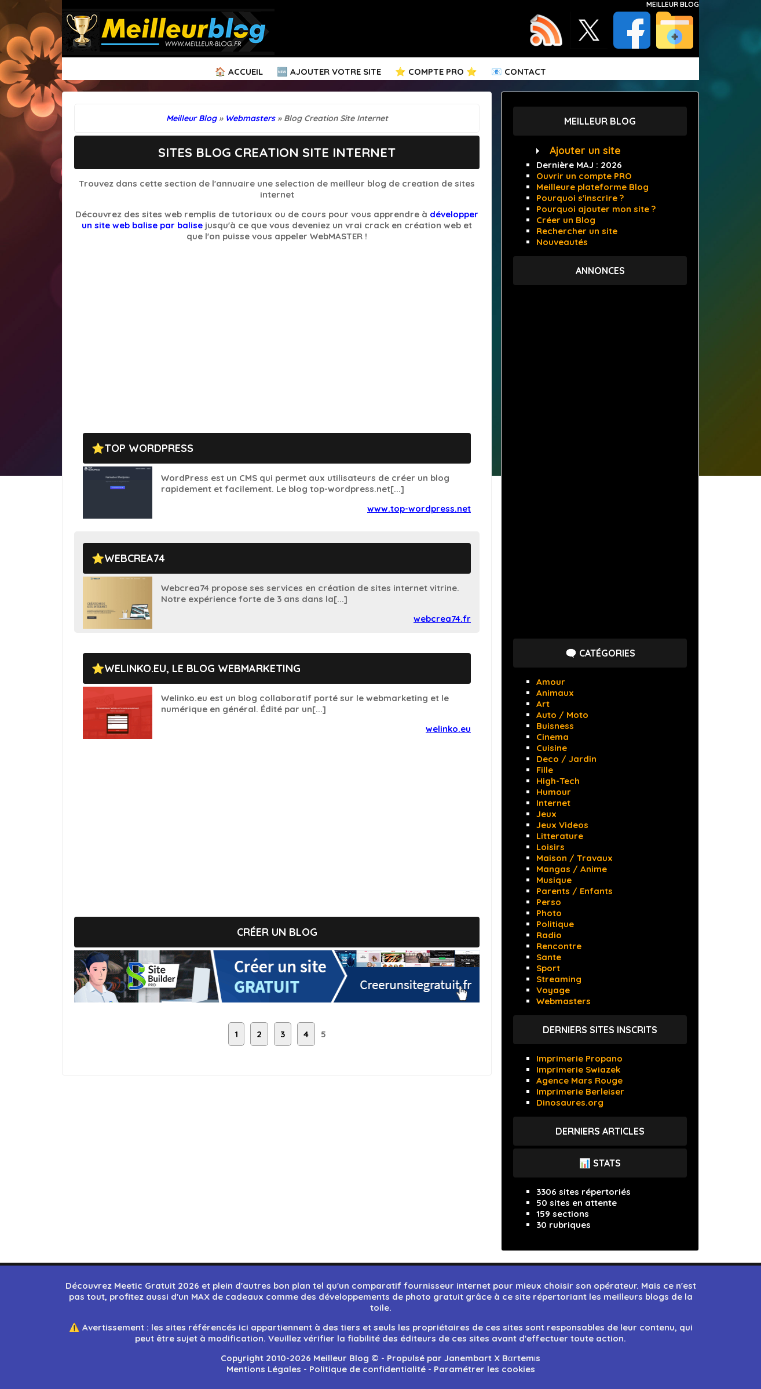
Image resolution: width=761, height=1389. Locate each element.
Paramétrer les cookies (484, 1369)
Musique (554, 879)
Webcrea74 (134, 558)
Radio (549, 934)
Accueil (245, 71)
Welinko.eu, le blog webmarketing (202, 668)
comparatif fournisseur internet (421, 1285)
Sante (548, 957)
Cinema (552, 736)
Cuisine (551, 747)
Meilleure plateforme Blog (592, 186)
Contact (525, 71)
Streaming (558, 979)
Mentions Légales (263, 1369)
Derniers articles (600, 1131)
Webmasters (563, 1001)
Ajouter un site (585, 150)
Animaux (555, 692)
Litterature (559, 835)
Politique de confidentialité (367, 1369)
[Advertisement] (277, 331)
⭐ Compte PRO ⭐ (436, 71)
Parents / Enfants (574, 890)
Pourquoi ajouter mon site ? (596, 208)
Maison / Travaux (574, 857)
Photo (549, 912)
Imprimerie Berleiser (580, 1091)
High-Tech (558, 780)
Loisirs (550, 846)
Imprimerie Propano (579, 1058)
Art (543, 703)
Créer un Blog (565, 219)
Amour (550, 681)
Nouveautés (562, 241)
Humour (553, 791)
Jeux (546, 813)
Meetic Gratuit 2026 (156, 1285)
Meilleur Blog (672, 4)
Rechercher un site (576, 230)
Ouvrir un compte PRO (584, 175)
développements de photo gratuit (391, 1296)
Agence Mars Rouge (579, 1080)
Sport (548, 968)
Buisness (555, 725)
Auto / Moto (562, 714)
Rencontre (558, 945)
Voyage (553, 990)
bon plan (291, 1285)
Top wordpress (148, 448)
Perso (548, 901)
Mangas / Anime (571, 868)
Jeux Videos (562, 824)
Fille (544, 769)
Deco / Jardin (566, 758)
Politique (555, 923)
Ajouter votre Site (335, 71)
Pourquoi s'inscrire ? (580, 197)
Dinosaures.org (569, 1102)
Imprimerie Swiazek (578, 1069)
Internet (553, 802)
